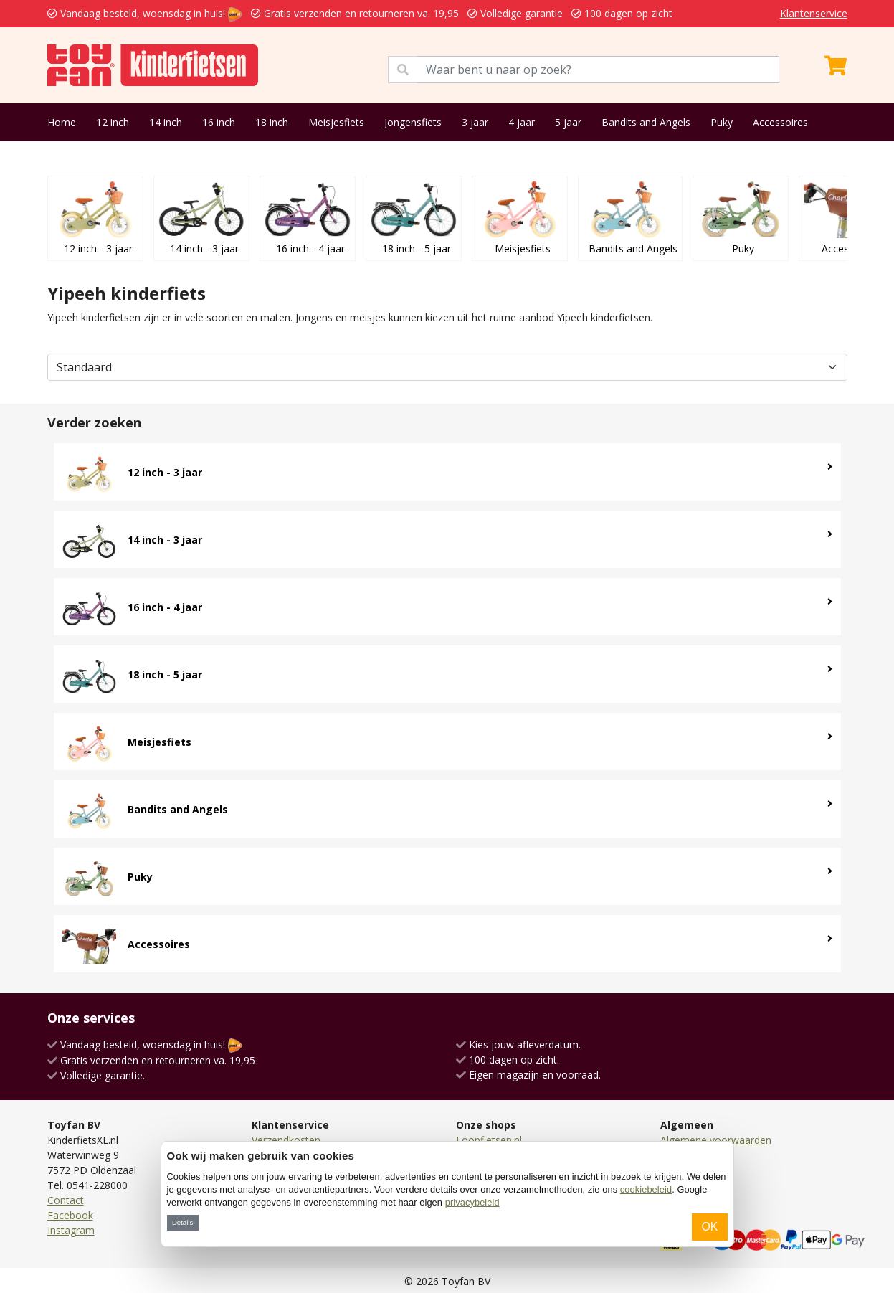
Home (61, 122)
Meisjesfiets (336, 122)
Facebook (70, 1215)
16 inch (218, 122)
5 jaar (568, 122)
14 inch (165, 122)
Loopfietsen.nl (489, 1140)
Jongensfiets (413, 122)
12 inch (112, 122)
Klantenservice (813, 13)
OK (709, 1227)
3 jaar (475, 122)
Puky (721, 122)
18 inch (271, 122)
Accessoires (780, 122)
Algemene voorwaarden (715, 1140)
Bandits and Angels (645, 122)
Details (182, 1222)
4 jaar (521, 122)
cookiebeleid (646, 1189)
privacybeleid (472, 1202)
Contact (65, 1200)
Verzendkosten (286, 1140)
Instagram (71, 1230)
